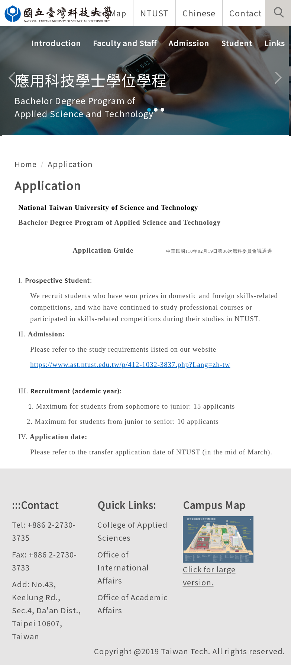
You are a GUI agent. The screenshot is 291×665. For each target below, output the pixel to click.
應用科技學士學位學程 (90, 80)
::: (16, 505)
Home (25, 164)
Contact (245, 13)
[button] (278, 13)
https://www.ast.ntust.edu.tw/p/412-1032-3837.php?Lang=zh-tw (130, 364)
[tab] (149, 110)
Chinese (199, 13)
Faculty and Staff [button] (124, 43)
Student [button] (236, 43)
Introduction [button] (56, 43)
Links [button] (274, 43)
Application (70, 164)
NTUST (154, 13)
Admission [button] (188, 43)
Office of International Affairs (123, 567)
